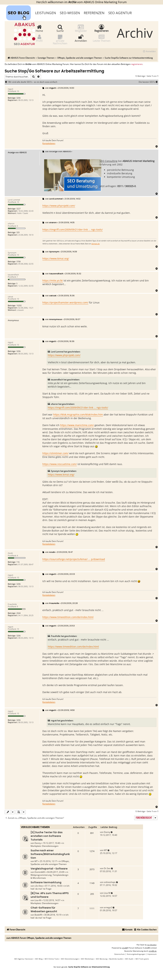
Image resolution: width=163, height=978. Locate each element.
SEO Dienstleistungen (70, 959)
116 (17, 562)
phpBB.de (153, 951)
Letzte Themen (101, 38)
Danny (38, 843)
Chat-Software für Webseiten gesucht (44, 909)
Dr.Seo (107, 868)
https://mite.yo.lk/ (52, 280)
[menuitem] (149, 51)
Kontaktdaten (48, 143)
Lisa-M (38, 900)
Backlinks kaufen (116, 959)
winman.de (95, 244)
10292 (19, 305)
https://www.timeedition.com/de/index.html (67, 617)
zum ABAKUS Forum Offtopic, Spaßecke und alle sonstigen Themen (38, 937)
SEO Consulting (108, 161)
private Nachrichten (60, 39)
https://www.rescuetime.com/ (59, 464)
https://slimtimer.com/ (55, 453)
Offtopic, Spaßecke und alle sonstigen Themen (50, 863)
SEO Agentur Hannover (23, 959)
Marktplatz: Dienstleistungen (44, 846)
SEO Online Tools (51, 959)
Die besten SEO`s (148, 82)
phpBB (124, 948)
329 (17, 232)
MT (36, 861)
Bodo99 (38, 914)
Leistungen (45, 12)
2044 (18, 613)
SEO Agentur (120, 12)
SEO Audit (129, 959)
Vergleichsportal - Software (49, 868)
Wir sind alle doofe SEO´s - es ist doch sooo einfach (32, 82)
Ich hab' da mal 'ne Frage (50, 887)
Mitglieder (81, 28)
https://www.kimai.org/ (55, 258)
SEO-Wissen (70, 12)
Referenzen (94, 12)
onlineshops (110, 882)
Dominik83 (40, 872)
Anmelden (81, 38)
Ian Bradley (152, 944)
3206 (18, 98)
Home (39, 28)
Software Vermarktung (46, 882)
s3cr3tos (39, 885)
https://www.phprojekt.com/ (58, 205)
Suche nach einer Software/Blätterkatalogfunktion (50, 854)
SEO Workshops (87, 959)
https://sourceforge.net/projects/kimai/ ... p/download (73, 559)
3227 (18, 208)
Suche (60, 28)
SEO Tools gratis (142, 959)
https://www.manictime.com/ (77, 425)
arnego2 (108, 907)
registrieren (136, 64)
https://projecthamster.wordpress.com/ (65, 302)
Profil (39, 38)
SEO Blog (38, 959)
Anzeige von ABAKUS (17, 152)
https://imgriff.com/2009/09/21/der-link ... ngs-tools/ (72, 229)
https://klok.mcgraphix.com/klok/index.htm (78, 414)
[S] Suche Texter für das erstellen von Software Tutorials (47, 836)
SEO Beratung (101, 959)
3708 (18, 261)
